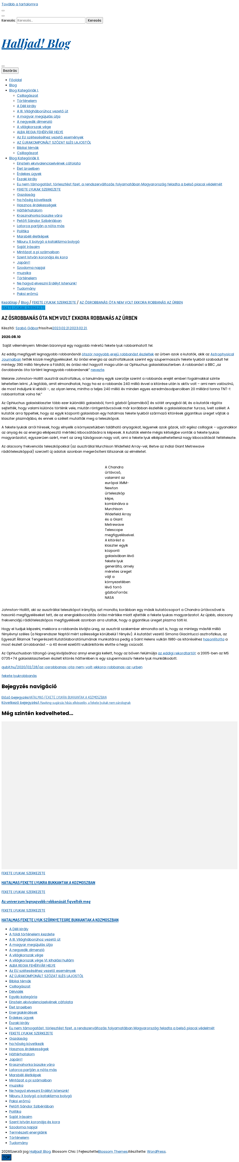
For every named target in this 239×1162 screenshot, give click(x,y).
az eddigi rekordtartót (177, 653)
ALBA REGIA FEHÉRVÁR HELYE (40, 132)
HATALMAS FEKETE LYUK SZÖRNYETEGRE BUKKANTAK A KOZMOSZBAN (60, 919)
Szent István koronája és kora (42, 257)
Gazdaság (26, 194)
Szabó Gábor (27, 328)
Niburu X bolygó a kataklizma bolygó (48, 241)
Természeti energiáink (28, 1132)
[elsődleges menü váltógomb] (3, 66)
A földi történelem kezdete (32, 934)
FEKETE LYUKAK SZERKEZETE (39, 189)
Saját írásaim (28, 246)
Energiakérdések (23, 1012)
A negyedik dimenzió (34, 121)
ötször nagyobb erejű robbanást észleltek (118, 354)
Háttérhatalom (29, 210)
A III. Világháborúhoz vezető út (42, 111)
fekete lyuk (11, 675)
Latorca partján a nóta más (41, 225)
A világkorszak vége (34, 126)
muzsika (24, 272)
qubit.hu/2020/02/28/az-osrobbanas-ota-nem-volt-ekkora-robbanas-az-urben (72, 667)
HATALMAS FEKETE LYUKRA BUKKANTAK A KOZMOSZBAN (48, 882)
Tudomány (26, 288)
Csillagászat (27, 95)
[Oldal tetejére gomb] (6, 1157)
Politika (23, 231)
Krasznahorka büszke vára (39, 215)
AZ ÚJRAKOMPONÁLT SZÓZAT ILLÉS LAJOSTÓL (54, 142)
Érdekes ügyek (29, 173)
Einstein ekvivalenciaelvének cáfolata (49, 163)
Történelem (27, 100)
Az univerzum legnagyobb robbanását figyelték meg (46, 901)
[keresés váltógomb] (3, 15)
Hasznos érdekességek (36, 205)
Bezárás (10, 70)
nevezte (97, 369)
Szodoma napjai (31, 267)
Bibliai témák (28, 147)
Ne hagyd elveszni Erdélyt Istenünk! (47, 283)
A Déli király (26, 106)
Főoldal (15, 79)
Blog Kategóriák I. (24, 90)
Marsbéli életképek (33, 236)
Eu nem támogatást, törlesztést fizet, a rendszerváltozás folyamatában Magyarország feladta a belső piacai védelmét (119, 184)
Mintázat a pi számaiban (38, 252)
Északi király (27, 179)
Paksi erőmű (27, 293)
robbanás (28, 675)
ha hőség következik (34, 199)
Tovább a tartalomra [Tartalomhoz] (20, 4)
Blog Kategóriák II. (24, 158)
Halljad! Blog (36, 43)
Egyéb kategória (23, 996)
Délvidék (16, 991)
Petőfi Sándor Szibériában (39, 220)
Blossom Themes (113, 1151)
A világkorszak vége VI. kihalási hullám (41, 960)
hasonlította (213, 639)
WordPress (156, 1151)
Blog (13, 85)
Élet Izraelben (28, 168)
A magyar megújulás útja (38, 116)
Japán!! (23, 262)
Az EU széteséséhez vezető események (50, 137)
